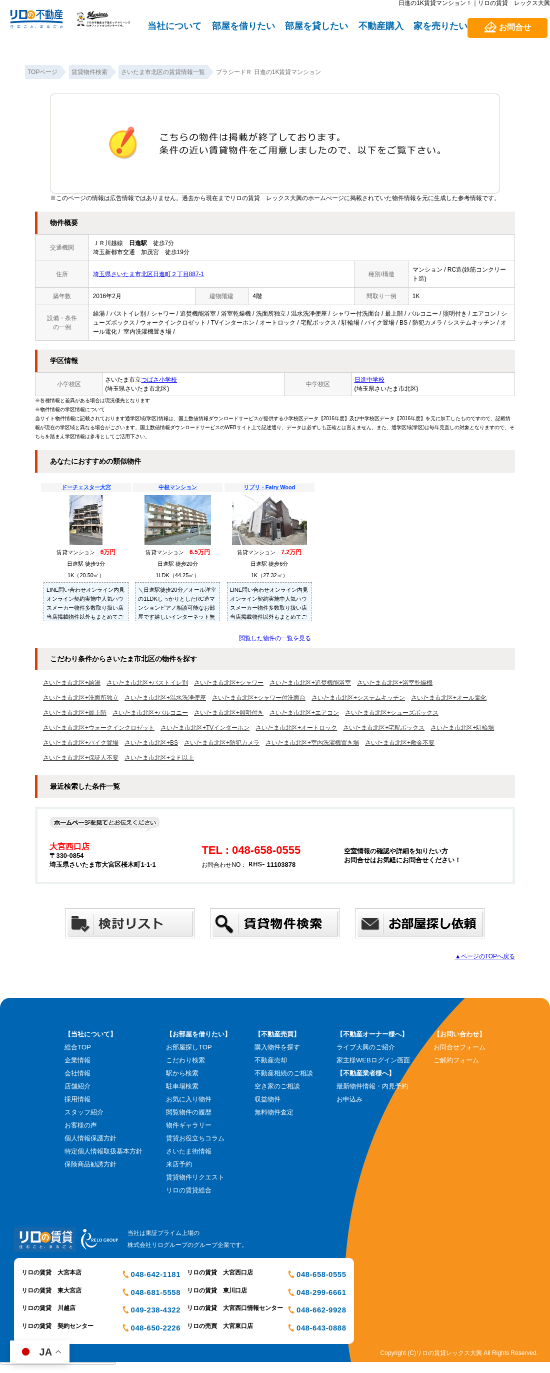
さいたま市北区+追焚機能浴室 (310, 682)
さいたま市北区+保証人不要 (80, 757)
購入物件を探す (277, 1047)
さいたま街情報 (189, 1151)
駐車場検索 (182, 1086)
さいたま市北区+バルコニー (150, 712)
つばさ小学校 (159, 379)
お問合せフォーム (460, 1047)
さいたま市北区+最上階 (74, 712)
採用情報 (77, 1099)
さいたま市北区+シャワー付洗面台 (259, 697)
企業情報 (77, 1060)
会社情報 (77, 1073)
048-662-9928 (321, 1309)
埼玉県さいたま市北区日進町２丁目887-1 (148, 274)
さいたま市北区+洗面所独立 (80, 697)
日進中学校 (369, 379)
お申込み (349, 1099)
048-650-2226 (155, 1327)
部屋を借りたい (243, 26)
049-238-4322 (155, 1309)
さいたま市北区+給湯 (71, 682)
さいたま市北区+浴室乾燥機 (394, 682)
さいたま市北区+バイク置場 (80, 742)
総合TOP (77, 1047)
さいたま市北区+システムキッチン (358, 697)
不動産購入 (381, 26)
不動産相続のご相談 (283, 1073)
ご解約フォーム (456, 1060)
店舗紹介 (77, 1086)
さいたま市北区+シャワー (229, 682)
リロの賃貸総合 (189, 1190)
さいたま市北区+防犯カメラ (222, 742)
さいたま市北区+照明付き (229, 712)
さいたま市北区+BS (151, 742)
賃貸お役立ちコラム (195, 1138)
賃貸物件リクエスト (195, 1177)
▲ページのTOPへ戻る (485, 956)
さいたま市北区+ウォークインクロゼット (98, 727)
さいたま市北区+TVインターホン (205, 727)
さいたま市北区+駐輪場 (462, 727)
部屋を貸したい (316, 26)
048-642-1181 (155, 1274)
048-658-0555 (321, 1274)
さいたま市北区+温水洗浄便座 (165, 697)
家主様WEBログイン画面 (373, 1060)
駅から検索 (182, 1073)
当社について (175, 26)
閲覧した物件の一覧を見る (275, 638)
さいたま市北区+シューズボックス (391, 712)
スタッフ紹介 (84, 1112)
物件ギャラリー (189, 1125)
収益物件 (267, 1099)
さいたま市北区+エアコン (304, 712)
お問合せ (515, 27)
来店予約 (179, 1164)
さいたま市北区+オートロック (296, 727)
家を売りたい (441, 26)
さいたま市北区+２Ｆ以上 (159, 757)
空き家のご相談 (277, 1086)
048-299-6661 (321, 1292)
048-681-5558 (155, 1292)
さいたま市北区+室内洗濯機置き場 (312, 742)
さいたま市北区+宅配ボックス (383, 727)
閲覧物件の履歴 (189, 1112)
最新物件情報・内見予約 (372, 1086)
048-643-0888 (321, 1327)
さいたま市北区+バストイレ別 (147, 682)
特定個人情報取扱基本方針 (103, 1151)
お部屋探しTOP (189, 1047)
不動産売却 (270, 1060)
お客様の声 (80, 1125)
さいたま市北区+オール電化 (448, 697)
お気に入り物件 (189, 1099)
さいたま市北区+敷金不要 (399, 742)
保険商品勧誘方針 (90, 1164)
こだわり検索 (185, 1060)
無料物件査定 (274, 1112)
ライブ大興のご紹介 (365, 1047)
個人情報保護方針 (90, 1138)
